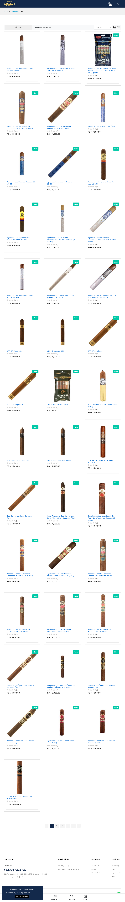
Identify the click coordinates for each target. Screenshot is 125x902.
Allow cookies (22, 896)
